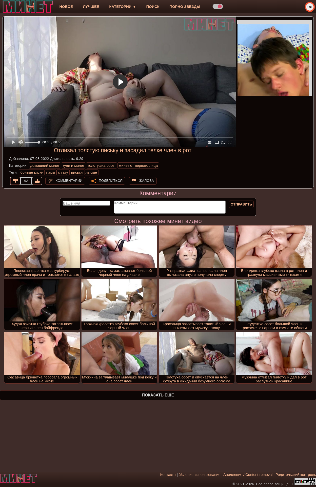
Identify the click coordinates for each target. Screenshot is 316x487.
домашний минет (44, 165)
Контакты (168, 474)
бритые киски (31, 172)
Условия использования (199, 474)
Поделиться (110, 181)
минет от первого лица (138, 165)
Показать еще (158, 395)
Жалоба (146, 181)
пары (50, 172)
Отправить (241, 204)
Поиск (152, 6)
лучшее (91, 6)
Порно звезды (185, 6)
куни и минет (73, 165)
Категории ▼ (122, 6)
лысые (91, 172)
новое (66, 6)
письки (77, 172)
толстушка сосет (101, 165)
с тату (63, 172)
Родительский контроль (296, 474)
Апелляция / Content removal (248, 474)
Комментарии (69, 181)
